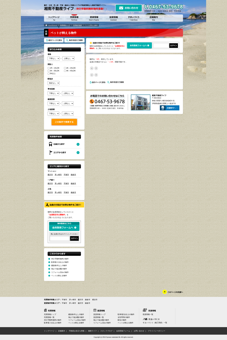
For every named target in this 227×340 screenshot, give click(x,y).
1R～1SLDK (53, 68)
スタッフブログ (106, 331)
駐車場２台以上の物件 (60, 262)
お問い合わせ (139, 331)
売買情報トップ (65, 25)
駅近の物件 (122, 320)
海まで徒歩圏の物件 (59, 269)
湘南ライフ (92, 331)
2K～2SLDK (70, 68)
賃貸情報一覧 (98, 317)
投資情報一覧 (148, 314)
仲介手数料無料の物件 (60, 259)
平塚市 (66, 175)
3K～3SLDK (53, 71)
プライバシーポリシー (156, 331)
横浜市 (94, 300)
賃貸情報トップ (99, 314)
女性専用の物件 (124, 317)
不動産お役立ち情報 (76, 331)
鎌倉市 (73, 175)
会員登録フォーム (123, 331)
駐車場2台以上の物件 (126, 314)
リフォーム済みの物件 (60, 272)
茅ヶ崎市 (58, 175)
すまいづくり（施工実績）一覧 (155, 323)
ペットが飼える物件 (59, 276)
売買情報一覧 (49, 317)
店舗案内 (61, 331)
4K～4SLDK (70, 71)
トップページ (52, 25)
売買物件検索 (77, 25)
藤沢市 (50, 175)
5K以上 (52, 73)
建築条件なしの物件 (59, 265)
